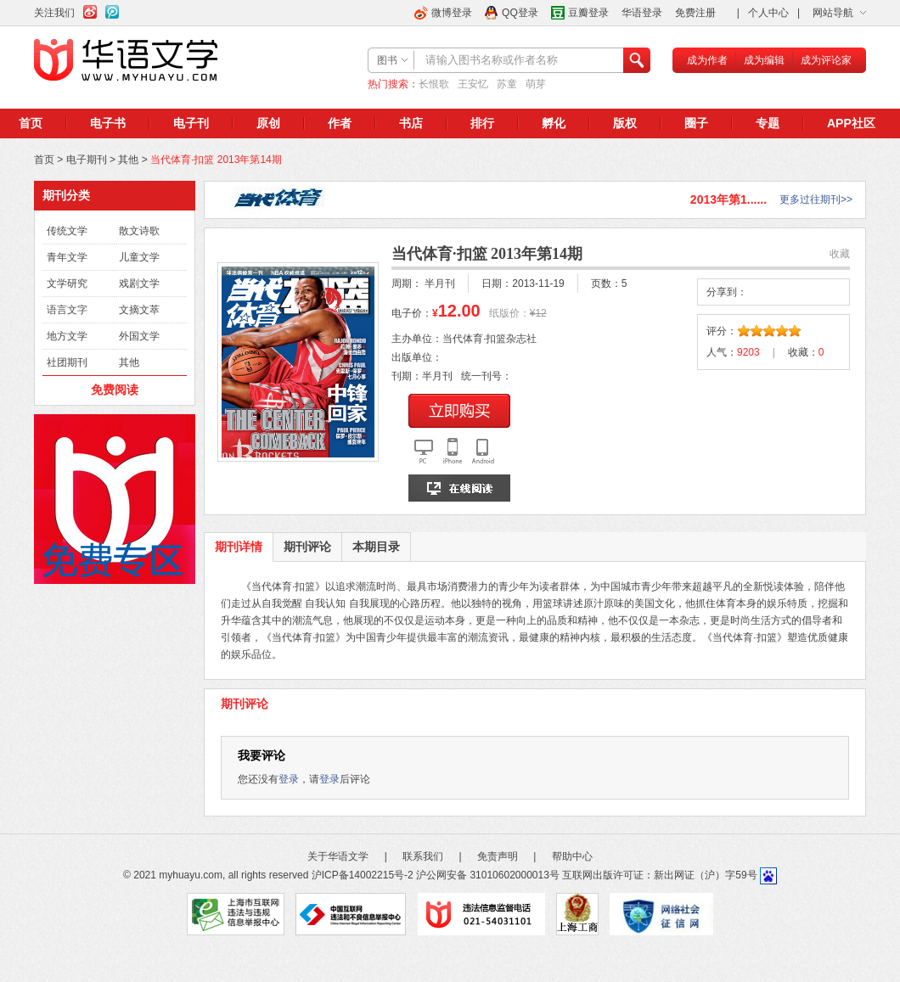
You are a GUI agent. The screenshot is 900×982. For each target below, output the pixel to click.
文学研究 (67, 283)
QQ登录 (520, 13)
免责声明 (497, 856)
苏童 (507, 84)
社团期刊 (67, 362)
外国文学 (139, 336)
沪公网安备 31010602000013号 (488, 875)
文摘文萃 (139, 310)
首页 (30, 123)
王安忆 (473, 84)
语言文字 (67, 310)
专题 (767, 123)
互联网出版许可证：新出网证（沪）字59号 (659, 875)
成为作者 (707, 60)
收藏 (840, 254)
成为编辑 (764, 60)
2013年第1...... (728, 199)
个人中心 (768, 13)
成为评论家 (826, 60)
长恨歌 (434, 84)
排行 (482, 123)
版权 (625, 123)
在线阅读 (459, 488)
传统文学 (67, 231)
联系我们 (422, 856)
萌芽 (536, 84)
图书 (387, 60)
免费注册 (695, 13)
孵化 (553, 123)
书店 (411, 123)
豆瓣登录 (588, 13)
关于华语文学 (337, 856)
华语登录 (642, 13)
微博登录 (451, 13)
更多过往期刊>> (815, 199)
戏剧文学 (139, 283)
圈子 (696, 123)
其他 (128, 160)
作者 (340, 123)
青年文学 (67, 257)
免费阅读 (114, 389)
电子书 (108, 123)
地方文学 (67, 336)
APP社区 (851, 123)
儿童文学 (139, 257)
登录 (288, 779)
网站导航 (833, 13)
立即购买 (459, 411)
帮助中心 (572, 856)
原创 (268, 123)
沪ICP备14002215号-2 (362, 875)
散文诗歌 (139, 231)
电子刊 (191, 123)
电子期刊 (86, 160)
